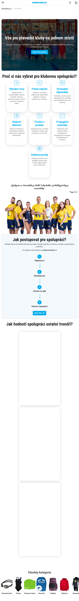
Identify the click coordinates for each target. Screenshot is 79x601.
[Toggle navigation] (3, 2)
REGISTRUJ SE (39, 313)
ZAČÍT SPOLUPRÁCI (39, 52)
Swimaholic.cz (6, 8)
